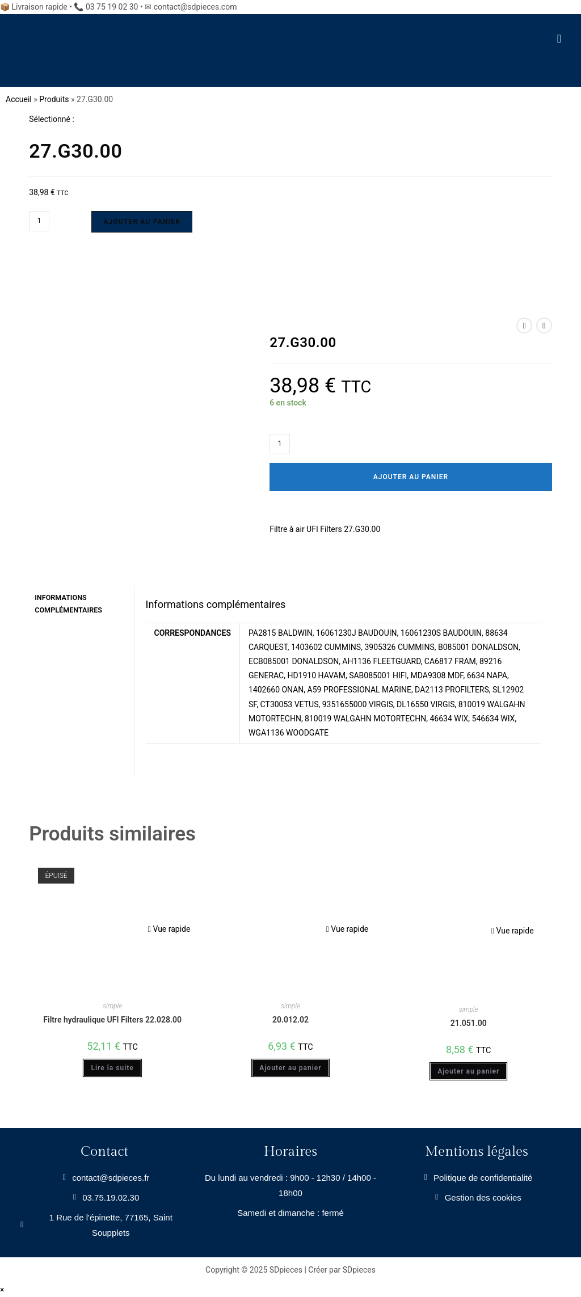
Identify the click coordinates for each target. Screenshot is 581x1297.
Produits (54, 99)
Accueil (19, 99)
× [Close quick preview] (2, 1289)
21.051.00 (469, 1022)
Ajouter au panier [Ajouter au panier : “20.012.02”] (290, 1068)
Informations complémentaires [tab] (68, 603)
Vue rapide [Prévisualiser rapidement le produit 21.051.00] (512, 930)
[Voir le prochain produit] (544, 325)
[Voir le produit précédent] (524, 325)
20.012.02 (290, 1019)
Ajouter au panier (141, 222)
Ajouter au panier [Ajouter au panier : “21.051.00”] (468, 1071)
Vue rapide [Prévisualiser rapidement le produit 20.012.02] (347, 928)
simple (112, 1005)
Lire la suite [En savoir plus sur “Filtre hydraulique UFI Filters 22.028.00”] (112, 1068)
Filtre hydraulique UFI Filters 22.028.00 (112, 1019)
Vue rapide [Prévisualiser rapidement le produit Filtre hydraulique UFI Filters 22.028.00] (169, 928)
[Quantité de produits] (39, 221)
